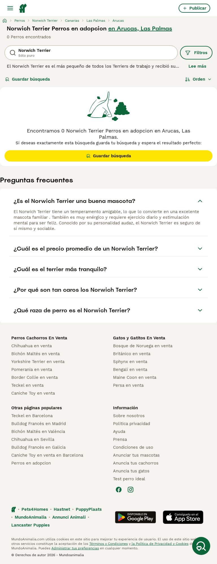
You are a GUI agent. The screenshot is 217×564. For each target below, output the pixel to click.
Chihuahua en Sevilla (32, 439)
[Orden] (198, 79)
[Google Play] (135, 517)
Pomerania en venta (31, 369)
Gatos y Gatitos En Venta (139, 337)
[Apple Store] (183, 517)
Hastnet (62, 509)
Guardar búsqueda (27, 79)
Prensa (120, 439)
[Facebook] (118, 489)
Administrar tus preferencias (75, 548)
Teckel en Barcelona (32, 415)
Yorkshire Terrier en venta (37, 361)
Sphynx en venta (130, 361)
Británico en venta (131, 353)
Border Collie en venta (34, 377)
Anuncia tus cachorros (136, 463)
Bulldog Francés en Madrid (38, 423)
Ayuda (119, 431)
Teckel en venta (27, 385)
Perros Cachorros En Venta (39, 337)
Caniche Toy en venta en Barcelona (47, 455)
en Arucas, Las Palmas (140, 28)
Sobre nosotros (129, 415)
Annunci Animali (69, 517)
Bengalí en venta (130, 369)
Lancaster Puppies (30, 525)
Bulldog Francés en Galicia (38, 447)
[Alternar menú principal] (10, 8)
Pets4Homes (34, 509)
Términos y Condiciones (108, 544)
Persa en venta (128, 385)
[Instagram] (130, 489)
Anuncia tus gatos (131, 471)
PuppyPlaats (89, 509)
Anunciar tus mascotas (136, 455)
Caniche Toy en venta (33, 393)
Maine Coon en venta (134, 377)
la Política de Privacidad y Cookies (159, 544)
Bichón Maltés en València (38, 431)
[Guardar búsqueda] (201, 546)
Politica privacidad (131, 423)
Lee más (197, 66)
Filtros (196, 53)
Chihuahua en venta (31, 345)
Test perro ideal (129, 478)
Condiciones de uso (133, 447)
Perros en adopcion (31, 463)
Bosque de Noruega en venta (142, 345)
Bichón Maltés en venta (35, 353)
